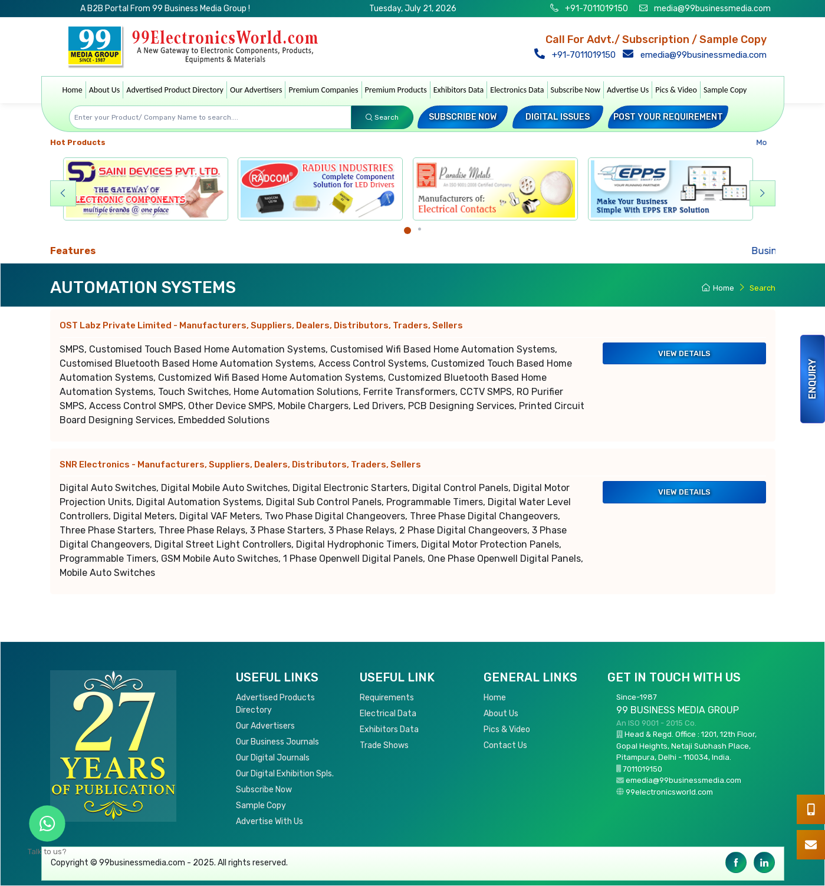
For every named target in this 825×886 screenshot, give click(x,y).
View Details (684, 353)
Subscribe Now (575, 90)
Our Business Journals (277, 742)
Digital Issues (557, 117)
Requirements (387, 698)
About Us (104, 90)
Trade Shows (384, 745)
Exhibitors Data (458, 90)
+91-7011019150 (595, 9)
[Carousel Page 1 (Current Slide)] (407, 230)
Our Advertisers (256, 90)
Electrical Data (388, 714)
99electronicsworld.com (669, 792)
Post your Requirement (668, 117)
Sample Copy (725, 90)
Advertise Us (628, 90)
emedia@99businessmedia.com (696, 55)
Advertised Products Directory (275, 704)
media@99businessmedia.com (712, 9)
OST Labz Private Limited (261, 325)
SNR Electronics (240, 464)
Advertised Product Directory (174, 90)
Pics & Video (676, 90)
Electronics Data (517, 90)
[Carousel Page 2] (419, 229)
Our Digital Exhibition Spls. (285, 774)
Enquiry (812, 379)
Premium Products (396, 90)
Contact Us (505, 745)
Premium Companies (323, 90)
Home (73, 90)
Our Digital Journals (273, 758)
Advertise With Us (269, 821)
